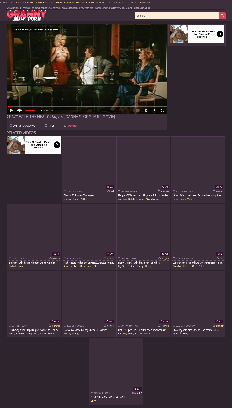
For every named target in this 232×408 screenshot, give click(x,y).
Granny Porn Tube (145, 3)
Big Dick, (122, 266)
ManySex (220, 191)
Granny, (140, 266)
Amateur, (122, 199)
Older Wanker (56, 3)
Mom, (20, 266)
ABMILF (138, 393)
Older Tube (131, 3)
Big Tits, (139, 333)
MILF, (83, 199)
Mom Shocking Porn (72, 3)
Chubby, (68, 199)
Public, (202, 266)
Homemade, (86, 266)
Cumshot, (177, 266)
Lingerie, (140, 199)
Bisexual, (177, 333)
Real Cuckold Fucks (117, 3)
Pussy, (183, 199)
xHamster (72, 125)
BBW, (131, 333)
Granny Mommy (42, 3)
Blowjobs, (21, 333)
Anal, (76, 266)
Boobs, (147, 333)
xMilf (112, 191)
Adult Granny (15, 3)
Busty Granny (88, 3)
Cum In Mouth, (47, 333)
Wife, (185, 333)
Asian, (12, 333)
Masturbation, (152, 199)
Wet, (189, 199)
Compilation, (33, 333)
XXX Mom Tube (101, 3)
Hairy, (176, 199)
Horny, (76, 199)
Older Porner (28, 3)
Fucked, (13, 266)
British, (131, 199)
